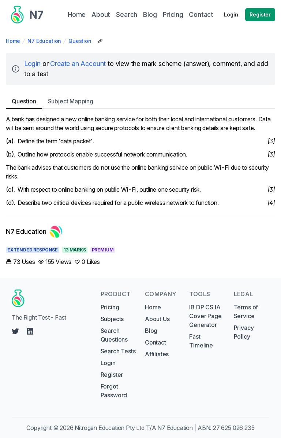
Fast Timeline (201, 341)
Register (260, 14)
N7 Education (44, 41)
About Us (157, 319)
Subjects (112, 319)
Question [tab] (24, 101)
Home (13, 41)
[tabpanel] (140, 161)
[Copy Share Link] (100, 41)
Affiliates (157, 354)
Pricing (110, 307)
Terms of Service (246, 311)
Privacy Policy (244, 332)
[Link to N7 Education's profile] (34, 231)
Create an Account (78, 63)
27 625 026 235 (234, 427)
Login (231, 14)
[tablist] (140, 101)
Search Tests (118, 351)
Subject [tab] (70, 101)
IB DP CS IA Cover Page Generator (205, 315)
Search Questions (114, 335)
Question (79, 41)
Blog (151, 330)
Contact (155, 342)
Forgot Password (114, 391)
